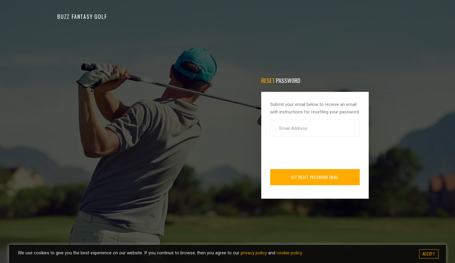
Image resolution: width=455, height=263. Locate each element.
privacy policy (254, 253)
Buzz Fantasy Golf (82, 16)
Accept (428, 254)
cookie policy (289, 253)
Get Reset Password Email (315, 177)
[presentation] (315, 153)
